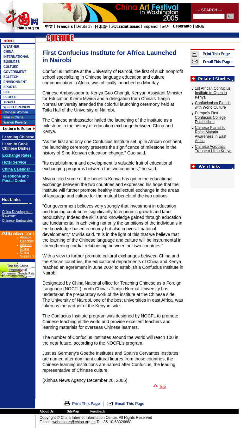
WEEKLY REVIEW (16, 107)
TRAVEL (9, 102)
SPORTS (9, 87)
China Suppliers (27, 254)
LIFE (6, 92)
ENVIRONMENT (15, 82)
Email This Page (129, 403)
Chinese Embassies (17, 220)
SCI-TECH (10, 77)
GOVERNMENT (14, 72)
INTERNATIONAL (16, 56)
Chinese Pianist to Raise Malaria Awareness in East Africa (210, 134)
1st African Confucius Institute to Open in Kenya (213, 92)
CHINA (8, 51)
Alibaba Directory (27, 239)
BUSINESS (11, 61)
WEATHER (11, 46)
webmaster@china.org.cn (74, 422)
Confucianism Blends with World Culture (213, 105)
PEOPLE (9, 97)
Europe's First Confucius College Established (210, 117)
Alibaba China (26, 246)
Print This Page (86, 403)
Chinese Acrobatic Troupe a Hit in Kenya (213, 148)
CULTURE (10, 67)
